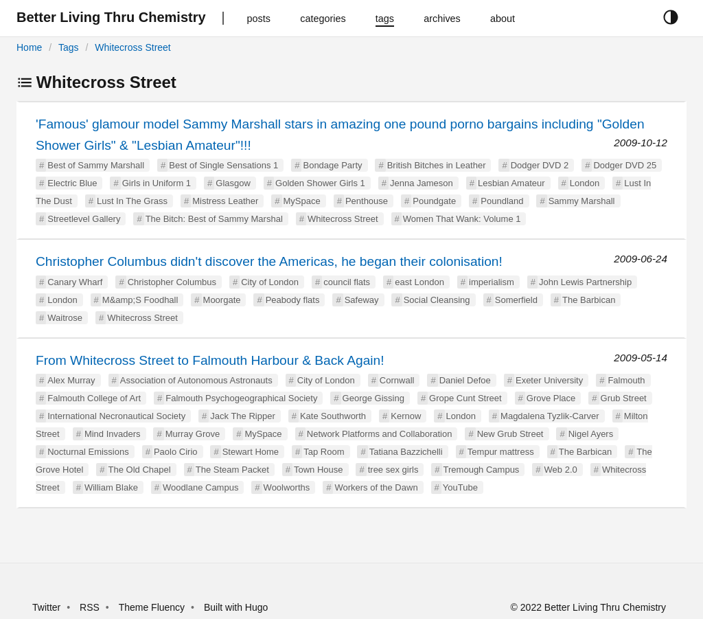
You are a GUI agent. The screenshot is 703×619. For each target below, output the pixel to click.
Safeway (362, 300)
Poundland (502, 201)
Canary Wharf (74, 282)
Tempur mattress (501, 452)
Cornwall (397, 380)
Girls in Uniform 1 (156, 183)
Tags (68, 47)
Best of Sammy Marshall (95, 165)
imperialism (491, 282)
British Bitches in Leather (436, 165)
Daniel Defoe (465, 380)
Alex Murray (71, 380)
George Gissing (373, 398)
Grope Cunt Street (465, 398)
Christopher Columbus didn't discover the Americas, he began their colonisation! (269, 261)
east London (419, 282)
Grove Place (551, 398)
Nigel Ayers (591, 434)
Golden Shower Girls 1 (320, 183)
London (584, 183)
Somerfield (516, 300)
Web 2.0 (560, 469)
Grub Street (624, 398)
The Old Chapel (139, 469)
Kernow (406, 416)
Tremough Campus (481, 469)
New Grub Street (510, 434)
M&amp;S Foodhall (140, 300)
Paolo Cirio (176, 452)
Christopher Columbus (172, 282)
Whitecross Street (132, 47)
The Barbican (588, 300)
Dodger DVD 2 (540, 165)
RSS (90, 607)
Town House (318, 469)
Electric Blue (72, 183)
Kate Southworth (333, 416)
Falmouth (626, 380)
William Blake (111, 487)
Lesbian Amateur (511, 183)
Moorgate (222, 300)
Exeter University (549, 380)
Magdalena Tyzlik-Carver (549, 416)
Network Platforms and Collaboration (379, 434)
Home (29, 47)
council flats (346, 282)
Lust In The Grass (132, 201)
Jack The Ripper (242, 416)
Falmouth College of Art (94, 398)
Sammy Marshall (582, 201)
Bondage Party (332, 165)
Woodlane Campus (200, 487)
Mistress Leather (225, 201)
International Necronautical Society (116, 416)
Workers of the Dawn (375, 487)
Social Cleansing (437, 300)
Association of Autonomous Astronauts (196, 380)
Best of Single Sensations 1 (223, 165)
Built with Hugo (236, 607)
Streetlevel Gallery (83, 219)
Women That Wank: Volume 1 (462, 219)
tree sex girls (393, 469)
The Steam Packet (232, 469)
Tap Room (323, 452)
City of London (270, 282)
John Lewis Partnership (585, 282)
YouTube (460, 487)
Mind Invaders (112, 434)
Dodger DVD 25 (624, 165)
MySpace (302, 201)
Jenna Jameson (421, 183)
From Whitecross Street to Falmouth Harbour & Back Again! (210, 360)
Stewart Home (250, 452)
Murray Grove (192, 434)
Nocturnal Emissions (88, 452)
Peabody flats (293, 300)
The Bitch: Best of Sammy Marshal (214, 219)
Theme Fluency (153, 607)
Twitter (46, 607)
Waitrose (64, 318)
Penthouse (366, 201)
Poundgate (434, 201)
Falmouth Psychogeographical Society (241, 398)
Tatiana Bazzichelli (406, 452)
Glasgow (233, 183)
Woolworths (287, 487)
